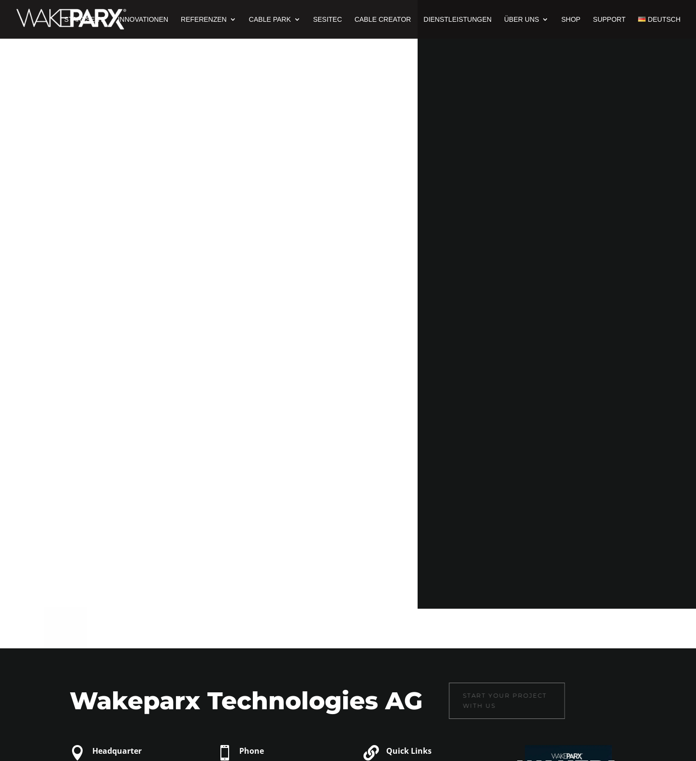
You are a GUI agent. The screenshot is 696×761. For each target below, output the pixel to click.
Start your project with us (472, 700)
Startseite (84, 19)
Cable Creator (382, 19)
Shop (570, 19)
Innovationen (143, 19)
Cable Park (270, 19)
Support (609, 19)
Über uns (521, 19)
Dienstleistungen (457, 19)
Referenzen (204, 19)
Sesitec (327, 19)
